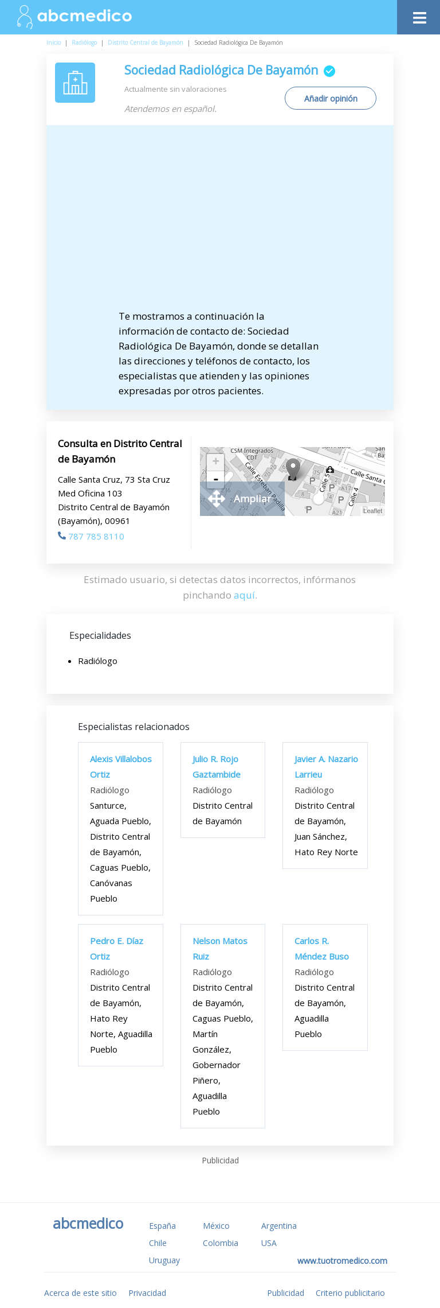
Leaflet (372, 510)
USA (269, 1242)
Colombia (220, 1242)
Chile (158, 1242)
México (216, 1225)
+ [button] (215, 462)
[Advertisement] (229, 222)
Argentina (279, 1225)
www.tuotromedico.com (342, 1260)
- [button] (216, 479)
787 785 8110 (91, 536)
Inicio (53, 42)
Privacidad (147, 1292)
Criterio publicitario (350, 1292)
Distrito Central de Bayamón (145, 42)
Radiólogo (84, 42)
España (162, 1225)
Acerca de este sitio (80, 1292)
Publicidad (285, 1292)
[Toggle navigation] (418, 14)
